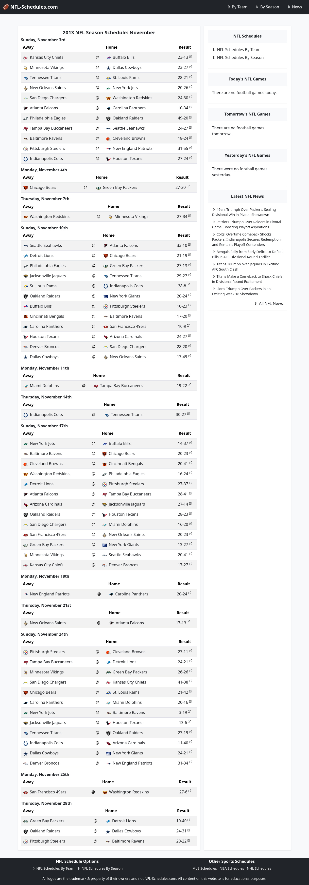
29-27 (184, 275)
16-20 (185, 524)
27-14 (185, 504)
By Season (267, 7)
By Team (237, 7)
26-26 (185, 672)
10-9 (184, 326)
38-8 (184, 286)
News (294, 7)
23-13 (185, 57)
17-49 (184, 356)
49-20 (185, 118)
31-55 (185, 148)
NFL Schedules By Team (236, 49)
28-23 (185, 514)
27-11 (185, 651)
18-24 (185, 138)
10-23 (184, 306)
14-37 (185, 443)
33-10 (184, 245)
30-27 (183, 414)
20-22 (183, 841)
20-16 (185, 702)
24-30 (185, 97)
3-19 (185, 712)
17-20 (184, 316)
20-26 (185, 87)
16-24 (185, 473)
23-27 (185, 67)
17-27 (185, 565)
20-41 (185, 463)
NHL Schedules (259, 868)
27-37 (185, 484)
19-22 (184, 385)
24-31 (183, 831)
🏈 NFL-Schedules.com (30, 6)
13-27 (185, 544)
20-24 (184, 296)
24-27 (185, 128)
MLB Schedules (204, 868)
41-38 (185, 682)
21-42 (185, 692)
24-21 (185, 662)
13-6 (185, 722)
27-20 (182, 187)
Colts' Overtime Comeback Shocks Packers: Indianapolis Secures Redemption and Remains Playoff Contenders (246, 239)
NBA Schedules (232, 868)
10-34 (185, 108)
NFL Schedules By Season (238, 57)
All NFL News (268, 303)
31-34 (185, 763)
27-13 (184, 265)
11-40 (185, 743)
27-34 (184, 216)
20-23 (185, 453)
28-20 (184, 346)
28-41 (185, 494)
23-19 (185, 732)
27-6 (185, 792)
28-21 (185, 77)
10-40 (183, 821)
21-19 (184, 255)
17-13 (183, 623)
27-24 (185, 158)
